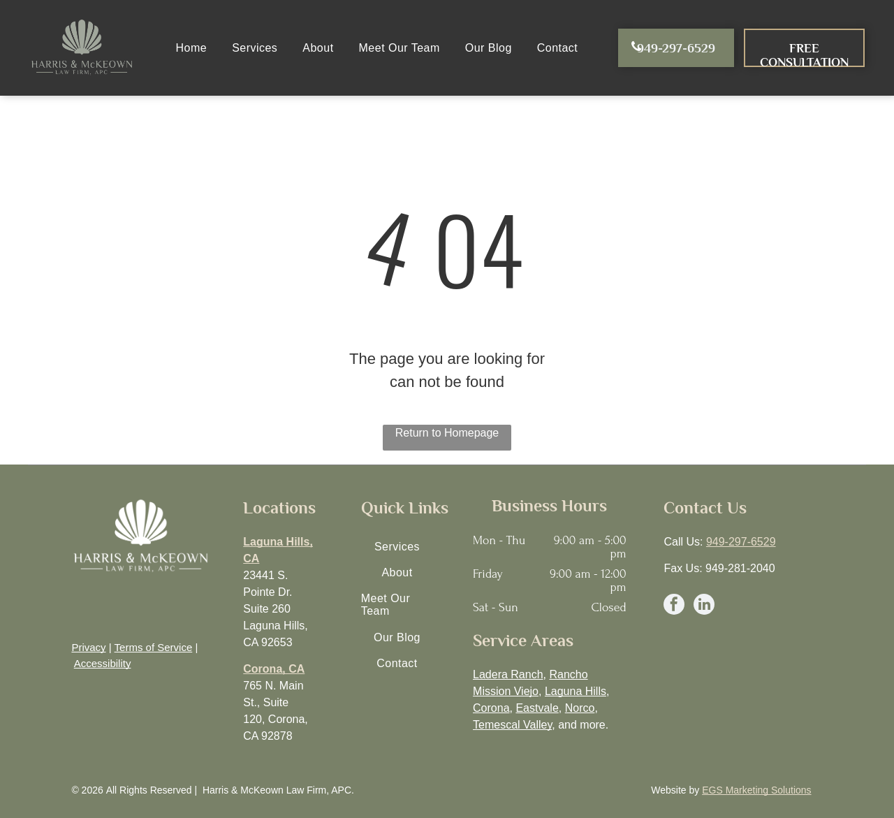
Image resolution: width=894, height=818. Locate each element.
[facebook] (674, 606)
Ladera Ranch (508, 674)
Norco (580, 708)
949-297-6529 (741, 542)
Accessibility (102, 663)
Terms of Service (154, 647)
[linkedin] (704, 606)
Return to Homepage (447, 433)
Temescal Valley (512, 725)
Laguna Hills (575, 691)
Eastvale (536, 708)
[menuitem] (191, 47)
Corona (491, 708)
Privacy (88, 647)
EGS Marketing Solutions (756, 790)
